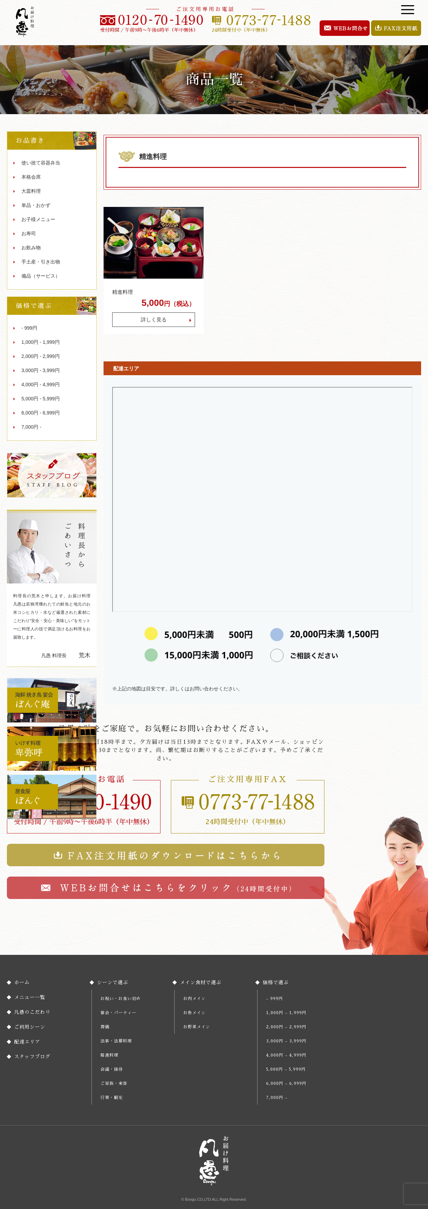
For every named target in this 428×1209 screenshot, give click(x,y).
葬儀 (104, 1027)
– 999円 (274, 999)
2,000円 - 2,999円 (40, 356)
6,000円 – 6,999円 (286, 1083)
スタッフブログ (32, 1056)
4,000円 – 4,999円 (286, 1055)
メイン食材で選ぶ (200, 982)
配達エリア (27, 1041)
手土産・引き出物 (40, 261)
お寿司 (28, 233)
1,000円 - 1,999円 (40, 342)
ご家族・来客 (113, 1083)
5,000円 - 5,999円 (40, 398)
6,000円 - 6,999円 (40, 413)
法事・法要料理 (116, 1041)
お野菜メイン (196, 1027)
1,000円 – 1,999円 (286, 1013)
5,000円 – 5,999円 (286, 1069)
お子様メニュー (38, 219)
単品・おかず (35, 205)
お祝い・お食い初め (120, 999)
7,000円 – (277, 1098)
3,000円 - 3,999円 (40, 370)
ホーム (22, 982)
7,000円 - (31, 427)
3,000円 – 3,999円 (286, 1041)
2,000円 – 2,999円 (286, 1027)
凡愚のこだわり (32, 1012)
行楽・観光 (111, 1098)
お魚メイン (194, 1013)
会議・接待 (111, 1069)
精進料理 (122, 292)
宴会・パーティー (118, 1013)
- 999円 (29, 328)
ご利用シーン (29, 1027)
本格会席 (31, 177)
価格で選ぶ (276, 982)
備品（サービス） (40, 276)
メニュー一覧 (29, 997)
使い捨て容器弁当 (40, 163)
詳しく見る (154, 319)
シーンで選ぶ (112, 982)
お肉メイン (194, 999)
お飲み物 (31, 247)
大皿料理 (31, 191)
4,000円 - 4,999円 (40, 384)
